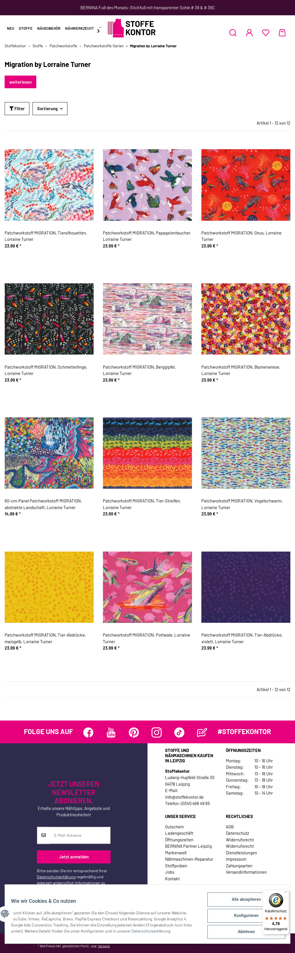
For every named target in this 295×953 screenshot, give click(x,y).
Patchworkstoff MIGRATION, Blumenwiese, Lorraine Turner (240, 370)
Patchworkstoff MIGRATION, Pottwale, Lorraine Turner (146, 638)
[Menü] (285, 893)
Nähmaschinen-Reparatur (189, 859)
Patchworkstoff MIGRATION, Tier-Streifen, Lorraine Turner (142, 504)
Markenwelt (176, 852)
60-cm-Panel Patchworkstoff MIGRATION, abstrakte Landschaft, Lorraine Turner (43, 504)
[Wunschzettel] (266, 32)
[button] (233, 32)
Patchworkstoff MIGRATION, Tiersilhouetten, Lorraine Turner (46, 236)
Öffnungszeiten (179, 839)
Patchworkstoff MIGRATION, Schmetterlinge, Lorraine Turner (46, 370)
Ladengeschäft (179, 833)
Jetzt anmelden (74, 856)
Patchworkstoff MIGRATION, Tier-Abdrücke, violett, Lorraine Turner (242, 638)
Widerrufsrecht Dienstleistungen (241, 849)
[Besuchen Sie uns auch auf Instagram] (156, 732)
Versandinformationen (246, 872)
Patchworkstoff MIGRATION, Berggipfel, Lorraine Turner (139, 370)
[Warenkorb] (282, 32)
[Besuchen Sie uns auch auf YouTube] (111, 732)
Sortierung (47, 108)
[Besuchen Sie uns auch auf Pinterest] (133, 732)
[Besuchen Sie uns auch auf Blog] (202, 732)
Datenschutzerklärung (56, 876)
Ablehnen (243, 932)
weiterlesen (20, 82)
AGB (230, 826)
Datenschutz (237, 833)
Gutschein (174, 826)
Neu (10, 28)
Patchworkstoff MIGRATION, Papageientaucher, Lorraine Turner (147, 236)
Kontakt (172, 878)
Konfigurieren (243, 917)
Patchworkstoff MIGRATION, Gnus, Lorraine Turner (241, 236)
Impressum (236, 859)
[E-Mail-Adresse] (80, 835)
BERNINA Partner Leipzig (188, 846)
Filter (17, 108)
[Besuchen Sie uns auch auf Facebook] (88, 732)
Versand (104, 946)
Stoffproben (176, 865)
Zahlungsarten (239, 865)
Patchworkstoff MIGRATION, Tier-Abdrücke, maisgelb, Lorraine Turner (45, 638)
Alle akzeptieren (243, 902)
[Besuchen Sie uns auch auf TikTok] (179, 732)
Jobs (169, 872)
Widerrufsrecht (240, 839)
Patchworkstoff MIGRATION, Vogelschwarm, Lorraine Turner (242, 504)
